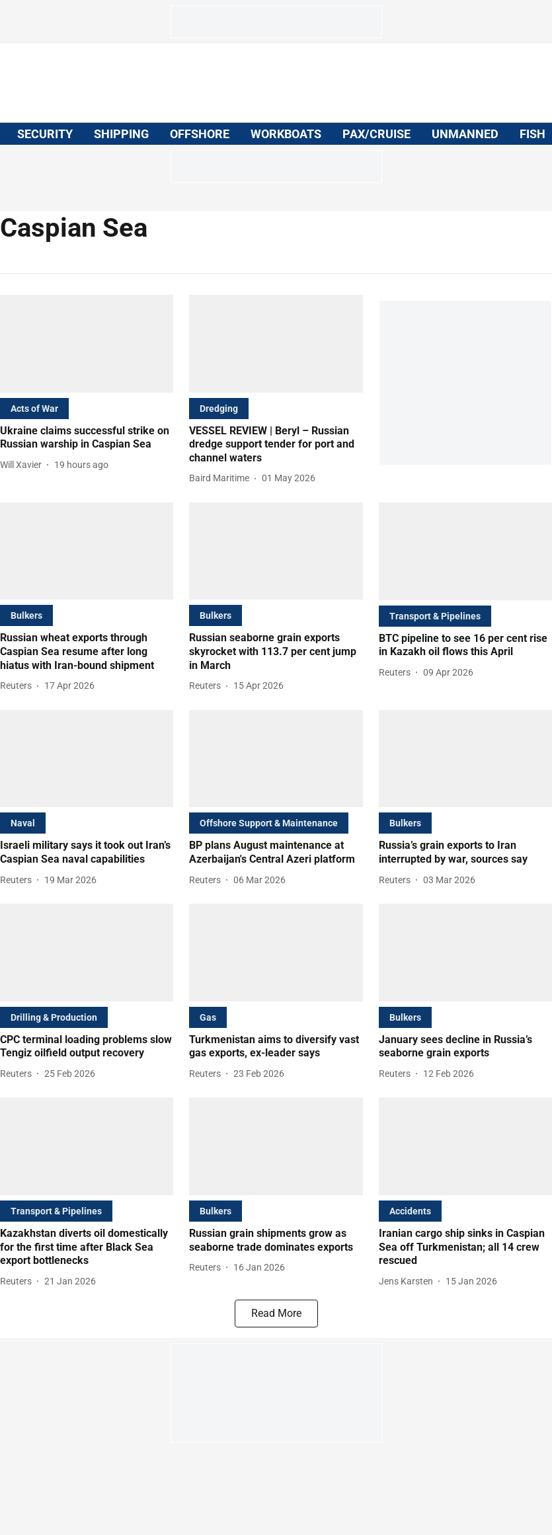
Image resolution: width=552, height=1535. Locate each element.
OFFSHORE (199, 134)
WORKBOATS (286, 134)
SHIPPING (121, 134)
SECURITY (45, 134)
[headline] (86, 438)
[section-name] (34, 408)
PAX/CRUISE (376, 134)
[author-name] (23, 465)
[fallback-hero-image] (86, 344)
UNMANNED (465, 134)
